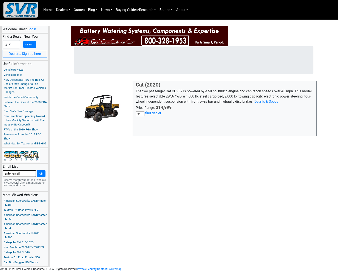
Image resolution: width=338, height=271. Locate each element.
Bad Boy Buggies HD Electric (21, 262)
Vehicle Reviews (13, 69)
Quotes (79, 10)
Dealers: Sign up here (25, 54)
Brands (164, 10)
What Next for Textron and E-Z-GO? (25, 143)
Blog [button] (91, 10)
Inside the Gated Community (21, 97)
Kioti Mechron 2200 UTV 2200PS (24, 247)
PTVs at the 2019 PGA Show (21, 129)
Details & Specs (266, 101)
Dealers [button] (62, 10)
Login (32, 29)
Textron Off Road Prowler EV (21, 210)
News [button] (105, 10)
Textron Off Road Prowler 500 (22, 257)
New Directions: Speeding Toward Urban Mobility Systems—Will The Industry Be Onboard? (24, 120)
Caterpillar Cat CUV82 (17, 252)
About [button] (180, 10)
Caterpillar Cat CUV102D (19, 242)
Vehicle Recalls (13, 74)
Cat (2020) (148, 85)
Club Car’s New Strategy (18, 111)
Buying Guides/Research (134, 10)
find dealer (153, 113)
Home (48, 10)
